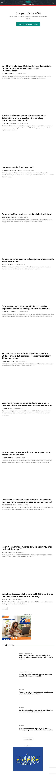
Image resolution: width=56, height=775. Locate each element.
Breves (4, 552)
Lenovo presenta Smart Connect (17, 167)
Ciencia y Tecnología (9, 170)
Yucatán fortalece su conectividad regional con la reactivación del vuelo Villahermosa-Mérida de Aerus (27, 404)
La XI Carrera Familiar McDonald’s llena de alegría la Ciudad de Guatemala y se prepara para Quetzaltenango (26, 68)
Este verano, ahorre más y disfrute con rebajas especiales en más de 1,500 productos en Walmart (26, 307)
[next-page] (6, 608)
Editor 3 (11, 73)
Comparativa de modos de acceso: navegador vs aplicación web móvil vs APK (35, 675)
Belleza (4, 264)
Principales (6, 361)
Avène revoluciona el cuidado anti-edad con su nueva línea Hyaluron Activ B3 (36, 693)
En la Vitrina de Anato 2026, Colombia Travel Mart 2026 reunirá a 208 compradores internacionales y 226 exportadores (26, 355)
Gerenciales (6, 123)
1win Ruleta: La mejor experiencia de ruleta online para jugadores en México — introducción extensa (36, 657)
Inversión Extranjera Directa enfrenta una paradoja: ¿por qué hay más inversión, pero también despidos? (27, 500)
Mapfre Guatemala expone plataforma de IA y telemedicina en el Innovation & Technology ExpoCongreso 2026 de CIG (24, 118)
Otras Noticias (7, 505)
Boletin (21, 707)
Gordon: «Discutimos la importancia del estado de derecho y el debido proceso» (36, 711)
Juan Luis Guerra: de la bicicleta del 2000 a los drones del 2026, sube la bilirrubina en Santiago (27, 595)
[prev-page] (3, 608)
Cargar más (28, 739)
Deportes (5, 73)
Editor (13, 361)
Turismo (4, 408)
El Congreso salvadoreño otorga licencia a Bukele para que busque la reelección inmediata (36, 729)
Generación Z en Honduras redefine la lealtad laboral (27, 214)
